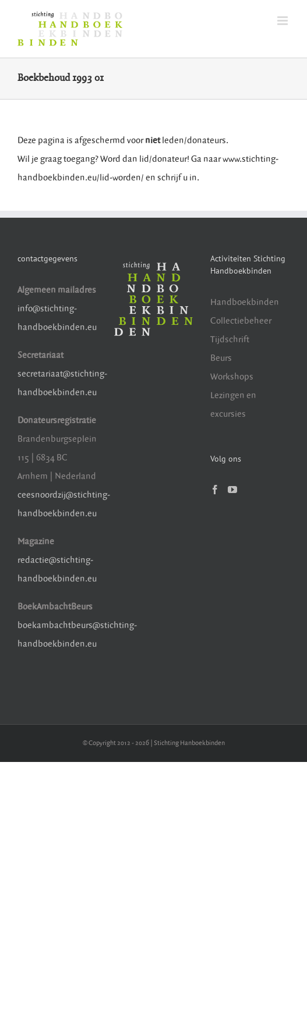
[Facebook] (215, 489)
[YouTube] (232, 489)
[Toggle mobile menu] (283, 21)
